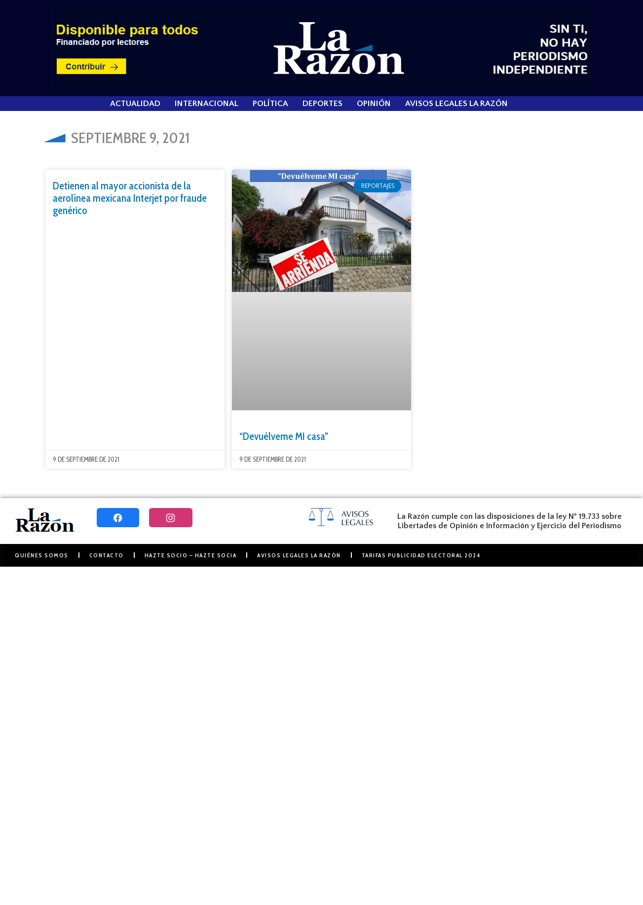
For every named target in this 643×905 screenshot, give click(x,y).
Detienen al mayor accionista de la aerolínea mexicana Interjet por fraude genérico (130, 198)
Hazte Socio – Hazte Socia (191, 555)
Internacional (206, 103)
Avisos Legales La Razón (456, 103)
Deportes (322, 103)
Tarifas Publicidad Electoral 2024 (421, 555)
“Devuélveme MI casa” (283, 436)
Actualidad (135, 103)
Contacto (106, 555)
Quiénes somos (42, 555)
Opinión (374, 103)
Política (270, 103)
